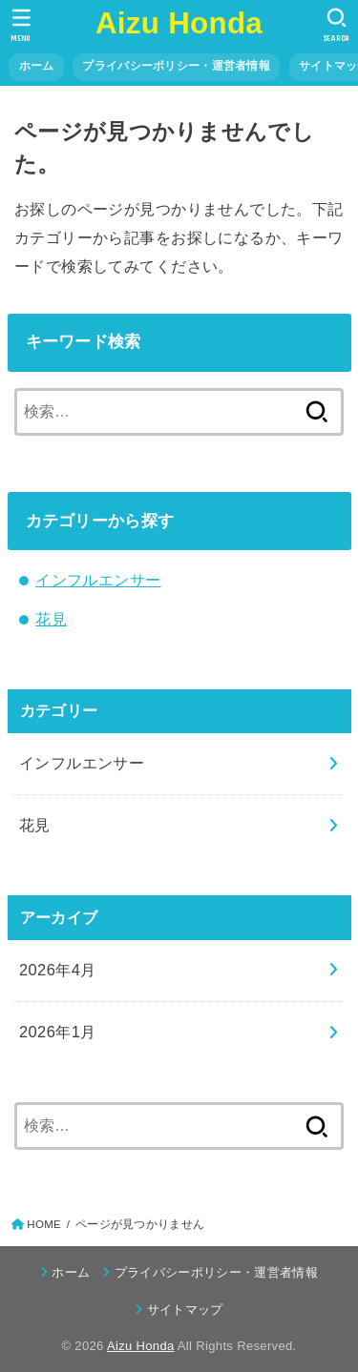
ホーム (36, 66)
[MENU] (21, 25)
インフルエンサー (97, 579)
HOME (44, 1224)
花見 (51, 618)
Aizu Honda (179, 23)
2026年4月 (57, 969)
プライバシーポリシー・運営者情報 (176, 66)
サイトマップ (185, 1309)
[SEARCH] (336, 25)
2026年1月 (57, 1031)
